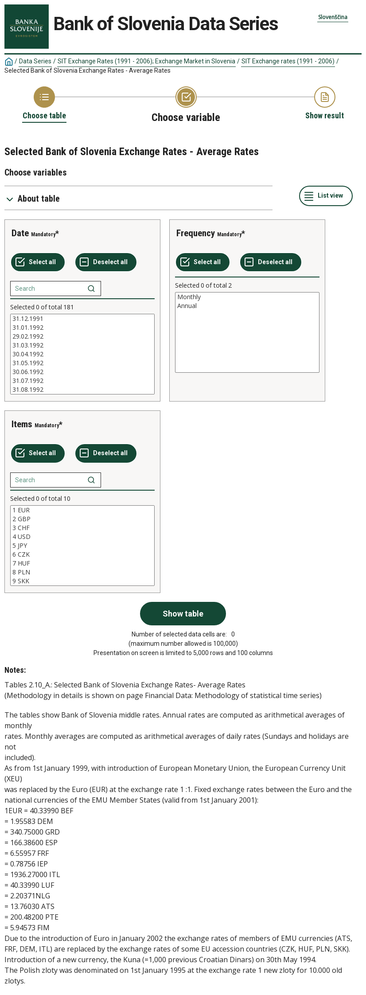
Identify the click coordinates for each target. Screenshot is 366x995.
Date (20, 233)
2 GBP (82, 519)
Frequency (195, 233)
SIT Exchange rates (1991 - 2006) (288, 61)
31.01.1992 (82, 327)
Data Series (35, 61)
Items (22, 424)
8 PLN (82, 572)
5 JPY (82, 545)
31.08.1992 (82, 389)
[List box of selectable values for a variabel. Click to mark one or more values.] (82, 354)
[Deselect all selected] (105, 262)
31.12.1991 (82, 318)
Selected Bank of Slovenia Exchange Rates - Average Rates (87, 70)
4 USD (82, 536)
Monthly (247, 297)
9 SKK (82, 581)
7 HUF (82, 563)
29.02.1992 (82, 336)
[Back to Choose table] (44, 104)
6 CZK (82, 554)
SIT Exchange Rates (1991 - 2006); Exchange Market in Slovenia (146, 61)
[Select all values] (38, 262)
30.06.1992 (82, 371)
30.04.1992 (82, 354)
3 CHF (82, 527)
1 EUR (82, 510)
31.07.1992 (82, 380)
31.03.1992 (82, 345)
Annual (247, 305)
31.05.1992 (82, 363)
